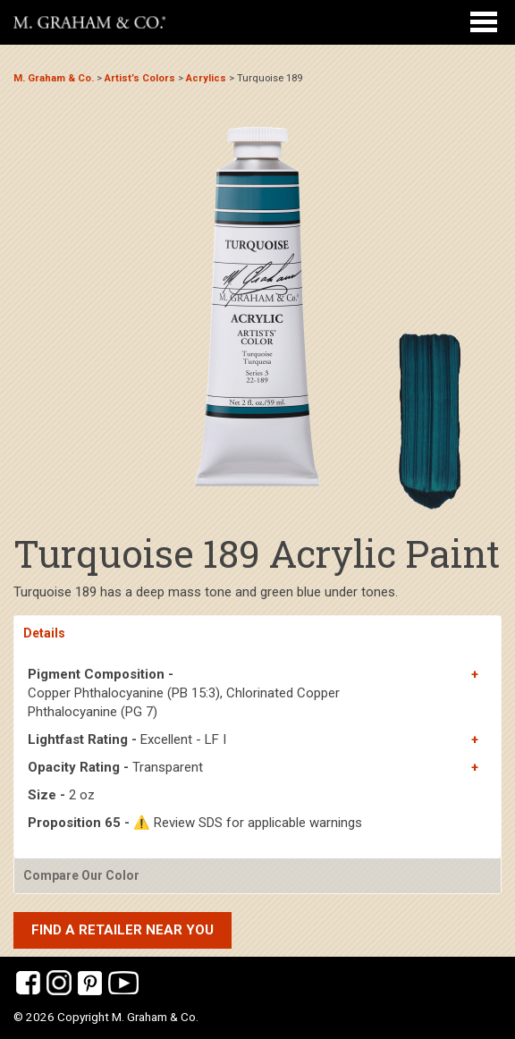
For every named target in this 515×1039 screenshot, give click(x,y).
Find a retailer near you (122, 930)
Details (44, 633)
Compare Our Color (81, 875)
